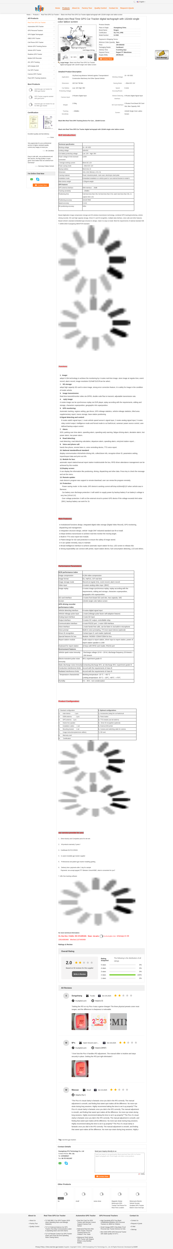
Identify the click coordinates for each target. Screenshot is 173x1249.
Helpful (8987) (100, 1048)
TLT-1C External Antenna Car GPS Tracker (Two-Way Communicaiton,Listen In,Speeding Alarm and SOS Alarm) (58, 1229)
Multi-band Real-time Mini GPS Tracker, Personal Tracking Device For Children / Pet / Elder (85, 1231)
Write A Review (80, 974)
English (142, 2)
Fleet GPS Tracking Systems (37, 78)
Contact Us (113, 8)
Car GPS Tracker (33, 70)
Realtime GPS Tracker (35, 54)
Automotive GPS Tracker (36, 26)
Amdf (77, 1201)
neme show (97, 1201)
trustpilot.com (80, 1001)
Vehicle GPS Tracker (34, 50)
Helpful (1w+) (80, 1095)
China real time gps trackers (55, 1247)
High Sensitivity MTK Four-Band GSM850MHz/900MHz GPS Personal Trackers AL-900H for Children (113, 1222)
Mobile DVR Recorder (35, 58)
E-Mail (133, 1226)
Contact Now (107, 59)
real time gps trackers (69, 1140)
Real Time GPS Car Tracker (50, 14)
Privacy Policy (39, 1247)
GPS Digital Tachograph (35, 34)
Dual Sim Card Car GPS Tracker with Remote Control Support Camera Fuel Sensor (86, 1223)
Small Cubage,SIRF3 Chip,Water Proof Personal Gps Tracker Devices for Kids (113, 1228)
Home (57, 8)
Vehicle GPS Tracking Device (37, 46)
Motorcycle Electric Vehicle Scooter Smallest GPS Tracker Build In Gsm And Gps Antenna (137, 1205)
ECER (135, 1247)
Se (59, 1201)
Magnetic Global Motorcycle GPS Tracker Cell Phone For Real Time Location (119, 1204)
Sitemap (133, 1229)
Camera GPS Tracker (35, 74)
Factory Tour (87, 8)
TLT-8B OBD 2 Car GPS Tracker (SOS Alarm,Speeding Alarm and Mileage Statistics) (57, 1222)
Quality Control (100, 8)
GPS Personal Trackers (35, 30)
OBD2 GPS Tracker (34, 38)
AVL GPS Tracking (34, 62)
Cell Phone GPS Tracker (35, 42)
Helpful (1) (99, 1001)
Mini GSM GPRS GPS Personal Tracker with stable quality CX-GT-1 (113, 1233)
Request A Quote (127, 8)
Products (66, 8)
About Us (76, 8)
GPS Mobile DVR (33, 66)
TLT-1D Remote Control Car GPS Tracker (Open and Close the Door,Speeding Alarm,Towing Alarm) (58, 1235)
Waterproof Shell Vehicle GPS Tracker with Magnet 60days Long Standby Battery (85, 1240)
